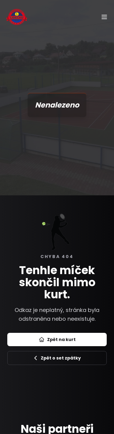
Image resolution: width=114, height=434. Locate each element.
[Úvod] (16, 17)
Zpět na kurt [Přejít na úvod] (57, 339)
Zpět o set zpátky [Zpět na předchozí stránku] (57, 358)
